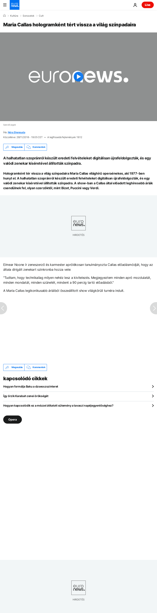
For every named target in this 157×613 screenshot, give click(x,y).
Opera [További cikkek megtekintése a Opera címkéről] (12, 419)
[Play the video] (78, 76)
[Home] (4, 15)
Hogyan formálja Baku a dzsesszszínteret (30, 386)
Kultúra (14, 16)
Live (148, 4)
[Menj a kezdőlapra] (14, 5)
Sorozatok (28, 16)
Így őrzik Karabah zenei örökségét (25, 396)
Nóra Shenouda (16, 132)
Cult (41, 16)
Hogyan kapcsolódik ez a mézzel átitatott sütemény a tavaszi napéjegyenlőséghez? (58, 405)
